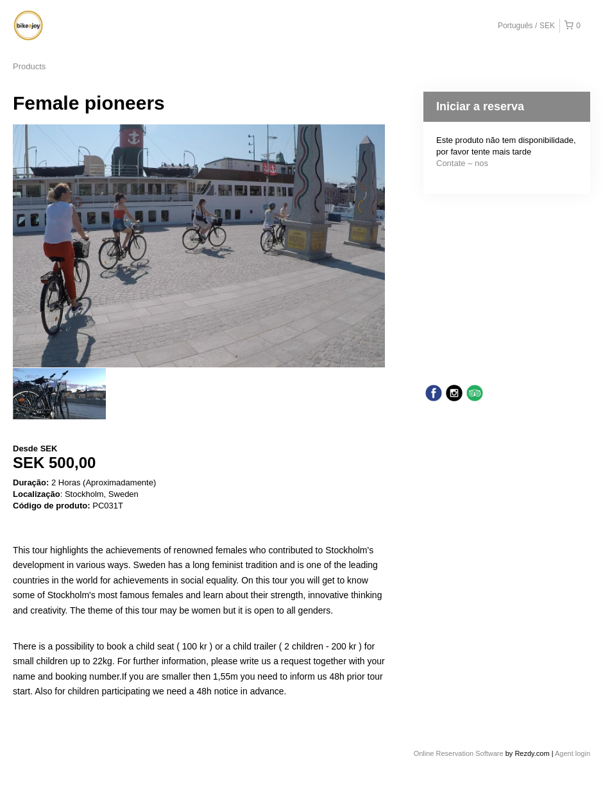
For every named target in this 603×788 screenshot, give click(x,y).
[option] (59, 393)
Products (29, 66)
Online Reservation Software (459, 753)
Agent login (572, 753)
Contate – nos (462, 163)
